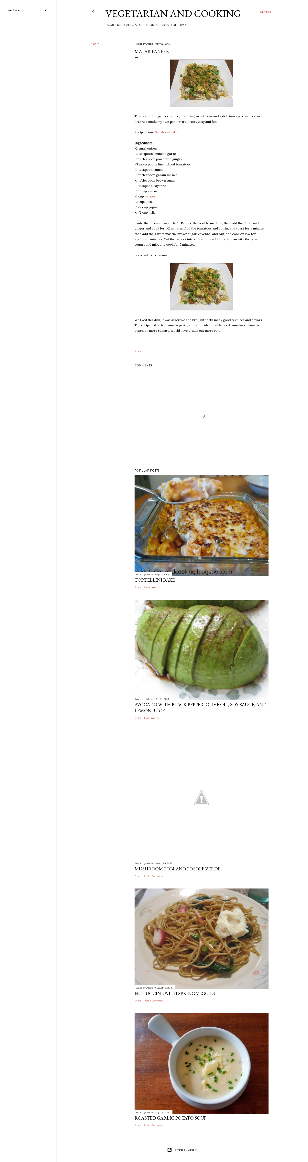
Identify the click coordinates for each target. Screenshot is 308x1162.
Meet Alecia (127, 25)
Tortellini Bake (155, 580)
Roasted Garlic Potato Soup (170, 1118)
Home (110, 25)
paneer (150, 196)
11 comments (151, 717)
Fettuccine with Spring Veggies (175, 993)
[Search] (266, 12)
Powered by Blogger (182, 1149)
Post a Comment (154, 876)
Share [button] (95, 44)
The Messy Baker (166, 132)
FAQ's (164, 25)
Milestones (148, 25)
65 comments (152, 587)
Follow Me (180, 25)
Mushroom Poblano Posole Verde (177, 869)
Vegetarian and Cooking (173, 13)
